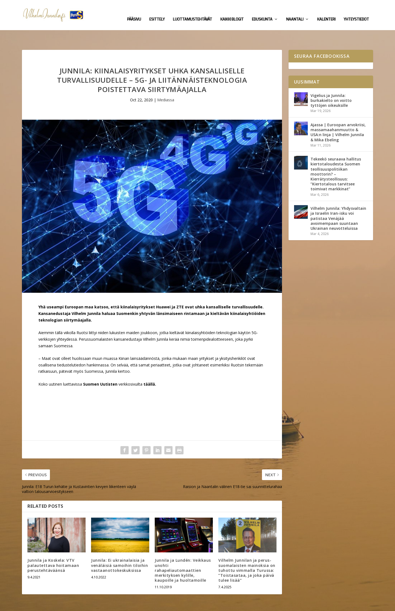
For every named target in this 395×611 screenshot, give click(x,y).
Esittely (157, 11)
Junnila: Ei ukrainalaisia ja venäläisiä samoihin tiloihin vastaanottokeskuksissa (119, 548)
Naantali (294, 11)
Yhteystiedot (356, 11)
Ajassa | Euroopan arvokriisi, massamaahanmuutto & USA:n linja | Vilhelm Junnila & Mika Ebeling (338, 115)
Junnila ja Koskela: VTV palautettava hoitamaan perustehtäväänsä (53, 548)
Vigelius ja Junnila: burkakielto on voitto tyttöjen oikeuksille (331, 83)
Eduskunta (262, 11)
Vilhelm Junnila (39, 604)
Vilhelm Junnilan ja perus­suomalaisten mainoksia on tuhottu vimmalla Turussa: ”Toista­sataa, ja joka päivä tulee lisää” (246, 553)
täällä (149, 367)
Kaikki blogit (232, 11)
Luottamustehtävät (192, 11)
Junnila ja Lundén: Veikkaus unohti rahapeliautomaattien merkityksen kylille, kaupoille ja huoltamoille (183, 553)
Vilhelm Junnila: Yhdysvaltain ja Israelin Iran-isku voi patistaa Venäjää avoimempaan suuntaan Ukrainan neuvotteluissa (338, 201)
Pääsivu (134, 11)
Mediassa (165, 82)
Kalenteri (326, 11)
